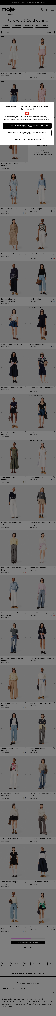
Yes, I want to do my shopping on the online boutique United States (28, 125)
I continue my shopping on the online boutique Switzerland (28, 132)
